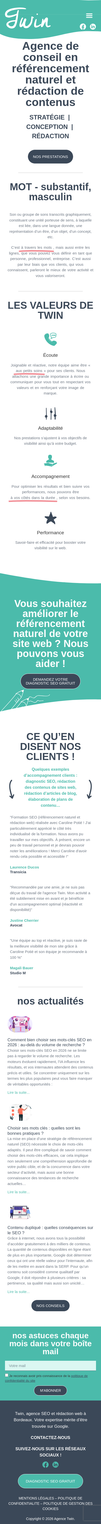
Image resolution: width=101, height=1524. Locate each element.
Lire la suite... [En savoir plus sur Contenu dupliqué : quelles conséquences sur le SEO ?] (18, 1292)
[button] (89, 15)
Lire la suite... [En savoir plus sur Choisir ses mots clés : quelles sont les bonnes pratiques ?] (18, 1192)
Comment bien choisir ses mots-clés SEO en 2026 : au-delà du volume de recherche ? (49, 1042)
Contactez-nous (50, 1437)
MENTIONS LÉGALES (36, 1498)
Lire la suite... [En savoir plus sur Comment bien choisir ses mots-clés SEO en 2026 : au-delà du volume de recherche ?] (18, 1092)
